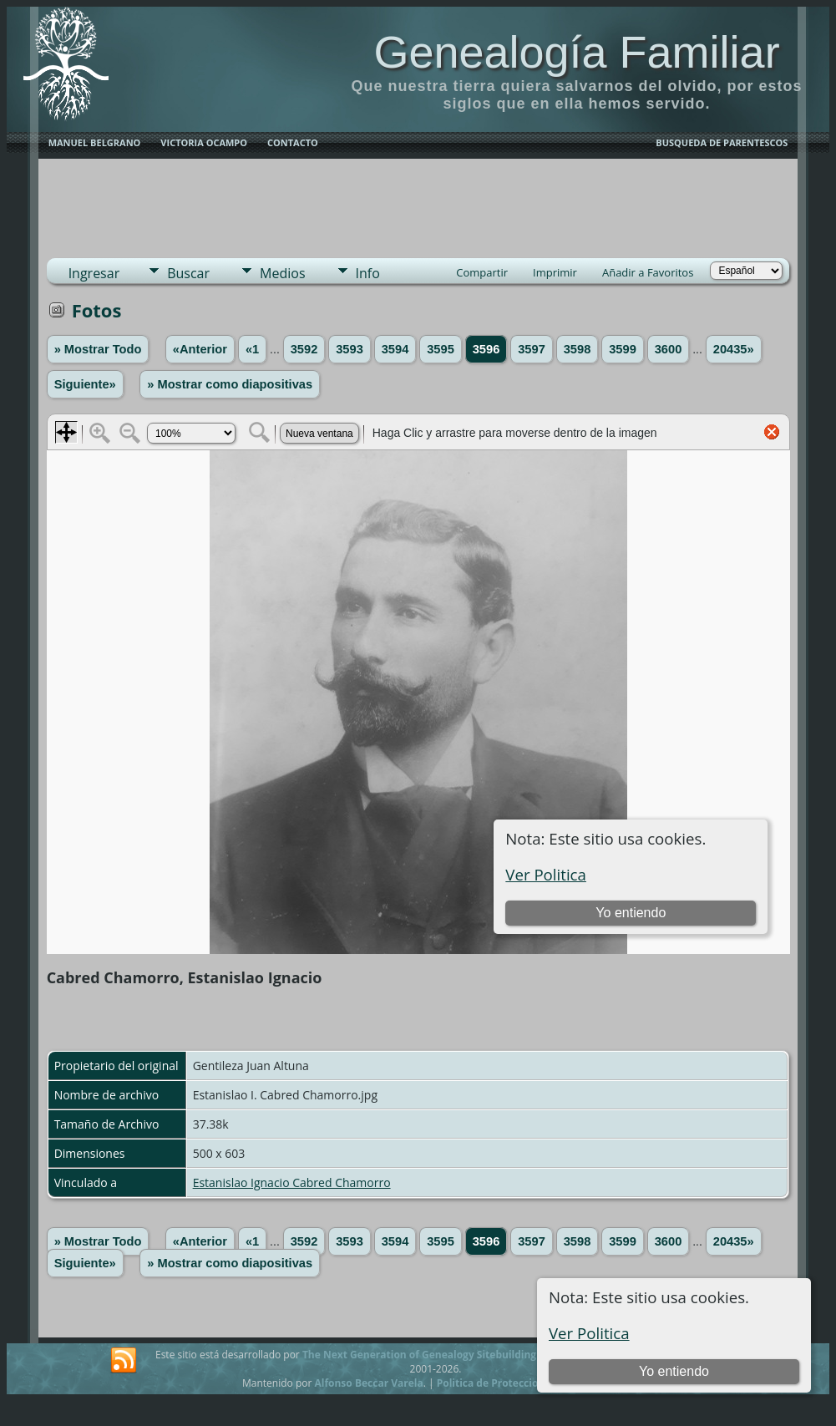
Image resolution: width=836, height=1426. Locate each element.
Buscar (188, 273)
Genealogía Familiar (576, 52)
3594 (395, 349)
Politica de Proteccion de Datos (514, 1383)
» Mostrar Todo (98, 349)
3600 (668, 349)
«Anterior (200, 349)
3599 (622, 349)
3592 (304, 349)
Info (368, 273)
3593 (349, 349)
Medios (282, 273)
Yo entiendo (674, 1371)
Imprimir (555, 272)
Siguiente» (85, 384)
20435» (733, 349)
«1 (252, 349)
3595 (440, 349)
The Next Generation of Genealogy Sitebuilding (419, 1354)
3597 (531, 349)
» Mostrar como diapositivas (229, 384)
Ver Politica (589, 1332)
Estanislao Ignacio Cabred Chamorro (292, 1182)
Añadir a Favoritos (647, 272)
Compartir (482, 272)
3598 (577, 349)
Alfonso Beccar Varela (368, 1383)
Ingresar (94, 273)
